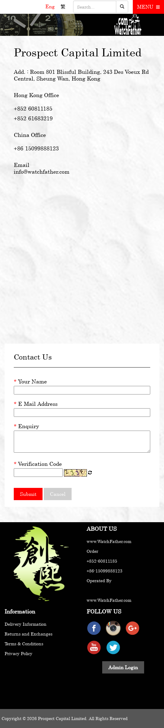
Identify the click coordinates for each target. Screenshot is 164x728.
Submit (28, 494)
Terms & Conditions (24, 643)
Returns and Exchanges (28, 633)
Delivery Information (26, 624)
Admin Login (123, 667)
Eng (50, 6)
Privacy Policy (18, 653)
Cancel (57, 494)
